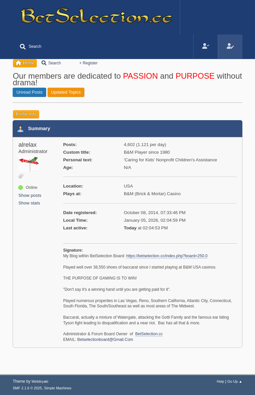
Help (220, 381)
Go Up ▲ (234, 381)
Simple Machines (57, 388)
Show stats (29, 202)
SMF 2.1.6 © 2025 (27, 388)
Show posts (29, 195)
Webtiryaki (40, 381)
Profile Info (26, 114)
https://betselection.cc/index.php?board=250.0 (167, 256)
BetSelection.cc (149, 334)
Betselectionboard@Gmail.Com (105, 339)
